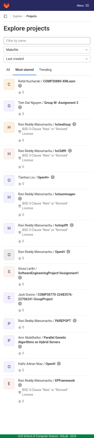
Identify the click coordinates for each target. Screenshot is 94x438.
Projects (32, 16)
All (8, 69)
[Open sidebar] (5, 16)
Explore (17, 16)
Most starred (24, 69)
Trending (45, 69)
